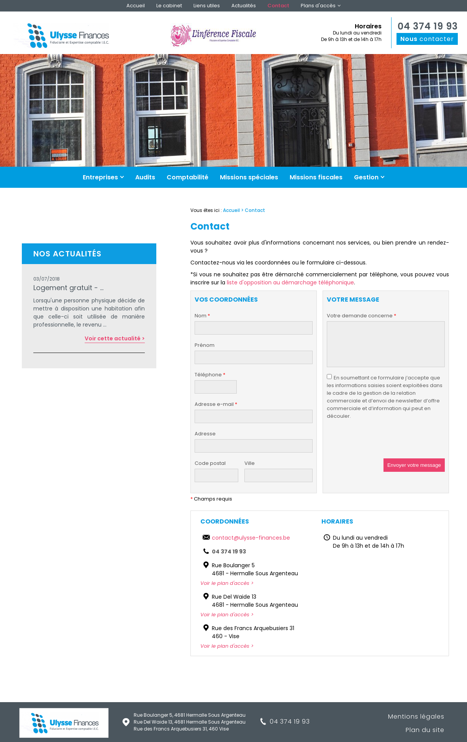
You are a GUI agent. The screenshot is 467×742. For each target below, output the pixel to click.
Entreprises (100, 177)
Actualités (243, 5)
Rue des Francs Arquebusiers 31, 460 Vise (181, 729)
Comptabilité (187, 177)
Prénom (205, 345)
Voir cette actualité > (115, 338)
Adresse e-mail (216, 404)
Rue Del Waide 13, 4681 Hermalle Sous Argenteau (190, 722)
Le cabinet (169, 5)
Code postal (210, 463)
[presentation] (385, 443)
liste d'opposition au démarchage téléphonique (290, 282)
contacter (427, 38)
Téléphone (210, 375)
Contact (278, 5)
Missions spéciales (249, 177)
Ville (249, 463)
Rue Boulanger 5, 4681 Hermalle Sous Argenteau (190, 715)
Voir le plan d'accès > (227, 583)
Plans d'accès (318, 5)
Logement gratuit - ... (68, 287)
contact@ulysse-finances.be (251, 538)
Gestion (366, 177)
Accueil (135, 5)
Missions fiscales (316, 177)
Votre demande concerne (361, 316)
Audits (145, 177)
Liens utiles (206, 5)
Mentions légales (416, 716)
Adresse (205, 433)
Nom (202, 316)
